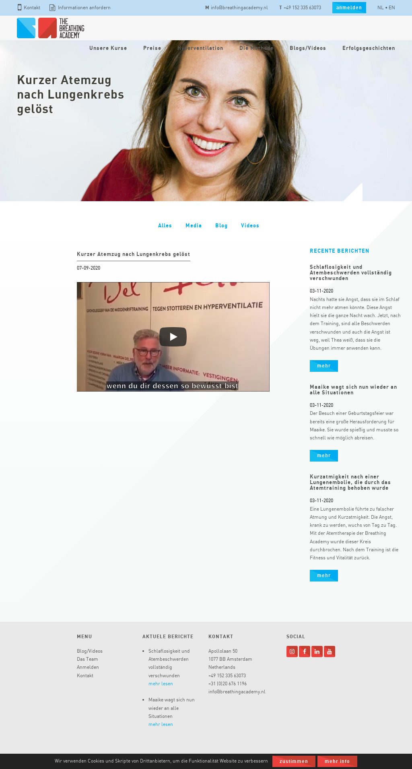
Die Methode (256, 48)
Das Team (87, 659)
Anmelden (88, 667)
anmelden (349, 7)
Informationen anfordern (80, 7)
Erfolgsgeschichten (368, 48)
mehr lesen (160, 683)
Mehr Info (337, 761)
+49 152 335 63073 (300, 7)
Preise (152, 48)
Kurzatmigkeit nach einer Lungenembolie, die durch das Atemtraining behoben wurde (350, 482)
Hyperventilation (200, 48)
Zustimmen (294, 761)
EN (392, 7)
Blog (221, 225)
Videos (250, 225)
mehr (324, 366)
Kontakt (29, 7)
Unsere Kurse (108, 48)
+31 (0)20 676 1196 (227, 683)
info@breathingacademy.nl (236, 7)
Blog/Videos (90, 651)
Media (193, 225)
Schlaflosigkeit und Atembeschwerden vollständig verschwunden (351, 272)
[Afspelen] (173, 336)
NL (380, 7)
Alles (165, 225)
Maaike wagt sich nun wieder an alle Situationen (353, 390)
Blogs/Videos (308, 48)
